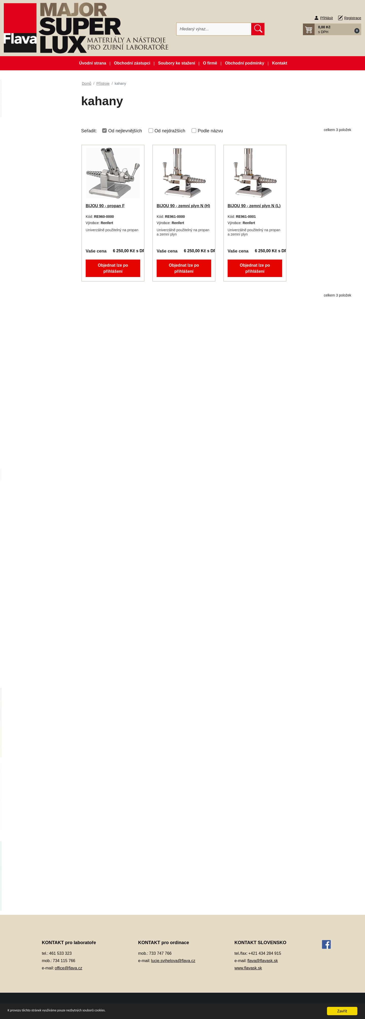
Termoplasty (25, 637)
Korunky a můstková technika (40, 299)
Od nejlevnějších (125, 130)
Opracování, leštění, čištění (38, 362)
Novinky (37, 100)
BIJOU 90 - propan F (105, 206)
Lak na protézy (27, 312)
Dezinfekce (24, 193)
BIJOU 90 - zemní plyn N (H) (183, 206)
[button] (332, 29)
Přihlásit (326, 18)
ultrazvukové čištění (37, 549)
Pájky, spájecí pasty (32, 399)
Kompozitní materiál (32, 287)
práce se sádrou (34, 537)
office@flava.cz (68, 968)
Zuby (19, 675)
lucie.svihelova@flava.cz (173, 961)
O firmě (210, 63)
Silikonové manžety (31, 625)
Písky (20, 437)
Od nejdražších (170, 130)
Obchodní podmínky (244, 63)
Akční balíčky (37, 87)
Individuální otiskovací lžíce (38, 243)
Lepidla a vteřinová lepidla (37, 324)
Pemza (21, 424)
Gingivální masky (29, 231)
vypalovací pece (34, 600)
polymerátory (32, 512)
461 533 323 (60, 953)
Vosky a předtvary (30, 650)
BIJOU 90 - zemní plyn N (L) (254, 206)
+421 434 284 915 (264, 953)
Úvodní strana (92, 63)
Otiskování (24, 387)
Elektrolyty (24, 218)
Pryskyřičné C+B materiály (37, 449)
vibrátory (28, 574)
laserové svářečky (36, 487)
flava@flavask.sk (262, 961)
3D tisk (21, 125)
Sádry (20, 612)
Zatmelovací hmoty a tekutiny (40, 662)
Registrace (352, 18)
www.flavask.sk (248, 968)
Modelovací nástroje (32, 337)
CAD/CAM (24, 156)
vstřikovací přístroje (37, 587)
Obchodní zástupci (132, 63)
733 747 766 (160, 953)
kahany (27, 474)
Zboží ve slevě (37, 112)
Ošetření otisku (28, 374)
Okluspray (24, 349)
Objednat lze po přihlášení (113, 268)
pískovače (29, 499)
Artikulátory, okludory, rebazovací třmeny (33, 140)
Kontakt (279, 63)
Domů (86, 83)
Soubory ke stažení (176, 63)
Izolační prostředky (31, 256)
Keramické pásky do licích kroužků (37, 271)
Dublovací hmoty (29, 206)
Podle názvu (210, 130)
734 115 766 (64, 961)
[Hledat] (214, 29)
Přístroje (22, 462)
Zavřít (342, 1011)
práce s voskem (34, 524)
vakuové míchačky (36, 562)
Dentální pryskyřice (31, 168)
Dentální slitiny (27, 181)
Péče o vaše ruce (30, 412)
